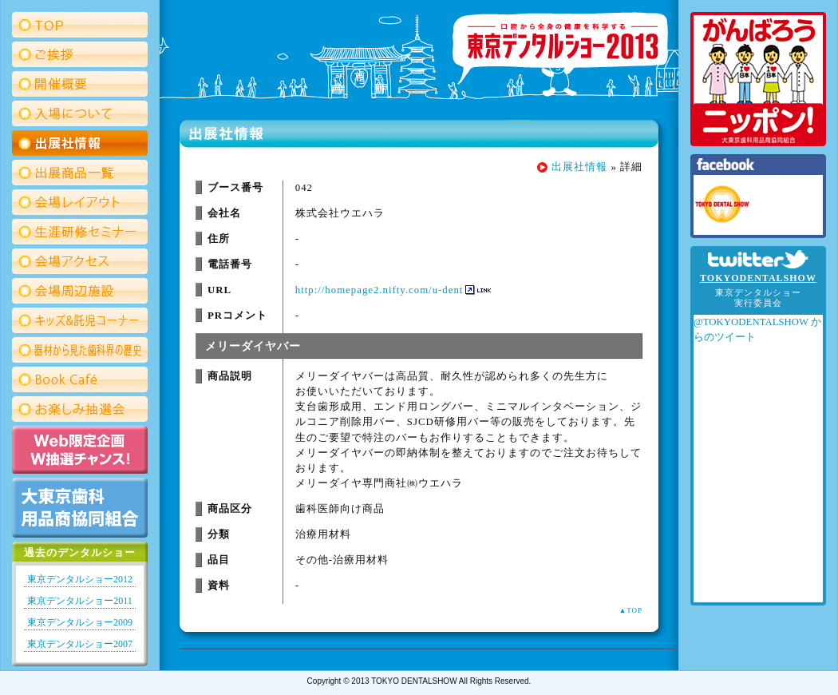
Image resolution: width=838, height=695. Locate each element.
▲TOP (630, 610)
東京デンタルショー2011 (79, 600)
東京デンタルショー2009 (79, 622)
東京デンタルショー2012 (79, 579)
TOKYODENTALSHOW (758, 278)
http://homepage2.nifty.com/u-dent (379, 290)
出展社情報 (579, 167)
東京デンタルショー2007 (79, 643)
